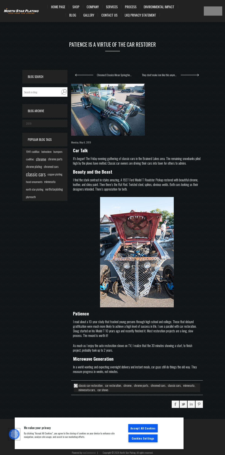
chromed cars (158, 385)
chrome (127, 385)
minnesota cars (87, 390)
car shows (102, 390)
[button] (14, 434)
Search (64, 92)
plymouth (31, 197)
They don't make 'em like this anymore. (160, 75)
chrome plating (34, 166)
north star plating (34, 189)
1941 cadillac (33, 152)
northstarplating (54, 189)
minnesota (188, 385)
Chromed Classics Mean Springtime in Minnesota (116, 75)
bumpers (57, 152)
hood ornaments (34, 182)
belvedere (46, 152)
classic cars (174, 385)
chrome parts (141, 385)
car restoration (113, 385)
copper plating (55, 174)
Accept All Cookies (142, 428)
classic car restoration (91, 385)
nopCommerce (89, 452)
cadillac (30, 159)
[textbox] (41, 92)
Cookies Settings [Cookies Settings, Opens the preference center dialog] (143, 438)
